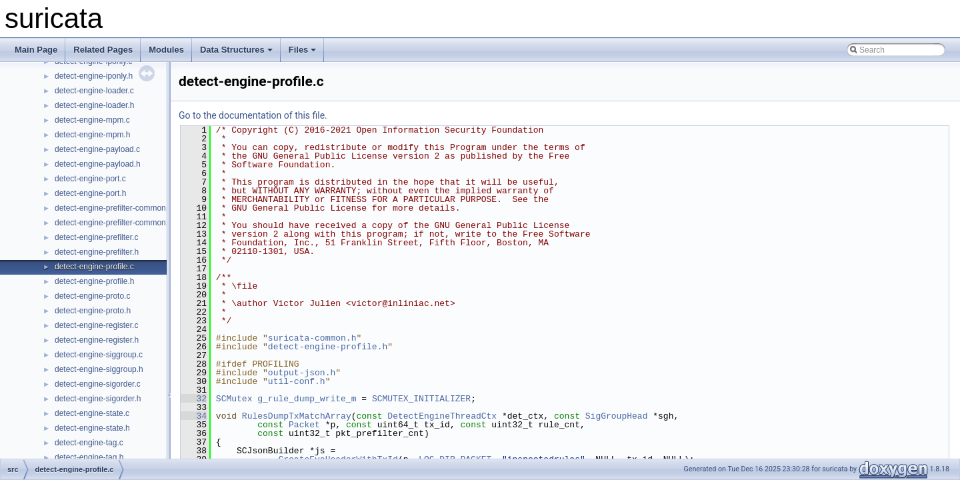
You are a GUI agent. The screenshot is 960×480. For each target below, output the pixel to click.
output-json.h (301, 373)
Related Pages (103, 50)
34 (194, 416)
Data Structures (236, 50)
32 (194, 399)
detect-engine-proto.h (93, 310)
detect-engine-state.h (92, 428)
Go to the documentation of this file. (253, 115)
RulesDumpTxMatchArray (296, 416)
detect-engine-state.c (92, 413)
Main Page (36, 50)
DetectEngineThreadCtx (442, 416)
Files (303, 50)
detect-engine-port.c (90, 178)
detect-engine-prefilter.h (97, 252)
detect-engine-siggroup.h (99, 369)
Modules (166, 50)
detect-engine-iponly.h (94, 76)
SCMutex (234, 399)
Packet (304, 425)
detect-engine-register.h (97, 340)
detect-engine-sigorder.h (98, 398)
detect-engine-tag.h (89, 457)
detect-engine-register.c (96, 325)
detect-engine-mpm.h (92, 134)
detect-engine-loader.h (94, 105)
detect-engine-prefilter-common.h (114, 222)
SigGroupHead (616, 416)
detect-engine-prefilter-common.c (113, 208)
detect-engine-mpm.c (92, 120)
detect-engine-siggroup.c (99, 354)
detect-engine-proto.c (92, 296)
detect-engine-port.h (90, 193)
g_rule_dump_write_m (306, 399)
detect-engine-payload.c (97, 149)
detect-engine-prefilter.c (96, 237)
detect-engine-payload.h (98, 164)
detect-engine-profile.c (94, 266)
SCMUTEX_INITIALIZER (421, 399)
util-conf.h (296, 381)
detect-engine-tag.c (89, 442)
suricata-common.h (312, 338)
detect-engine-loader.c (94, 90)
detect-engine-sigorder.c (98, 384)
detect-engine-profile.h (94, 281)
